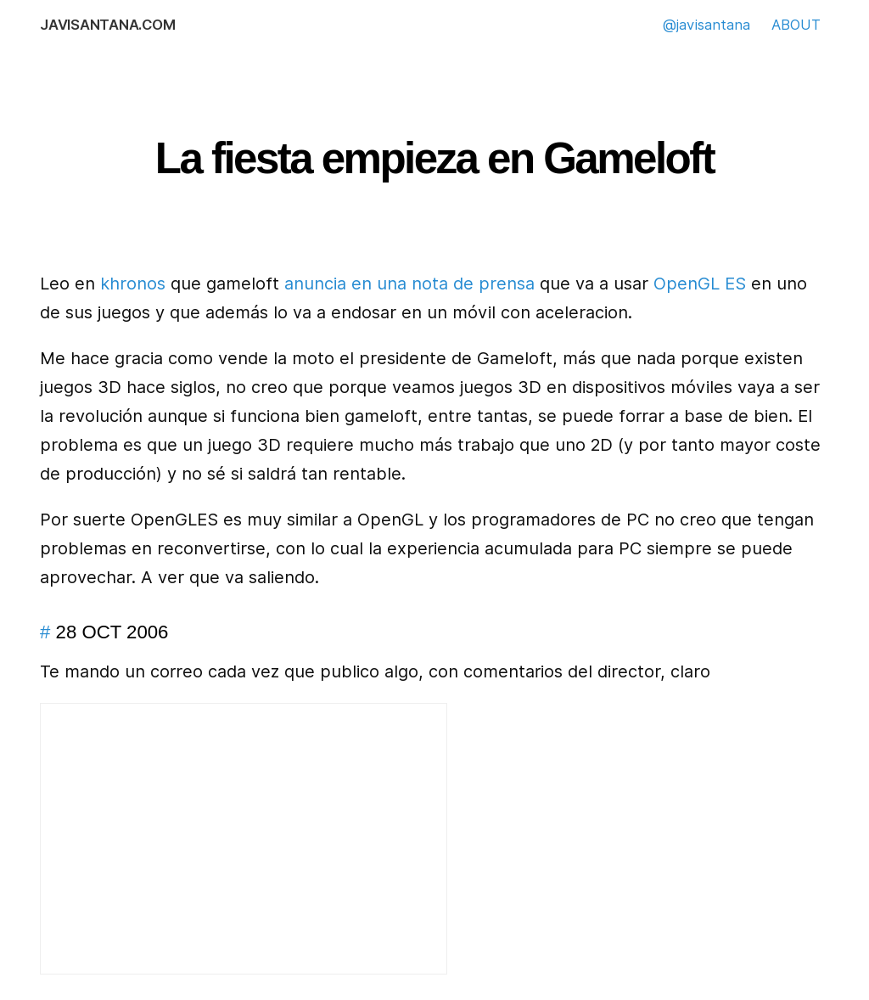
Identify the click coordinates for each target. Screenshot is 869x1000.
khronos (132, 283)
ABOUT (796, 24)
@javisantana (706, 24)
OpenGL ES (699, 283)
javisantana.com (107, 24)
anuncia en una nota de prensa (409, 283)
